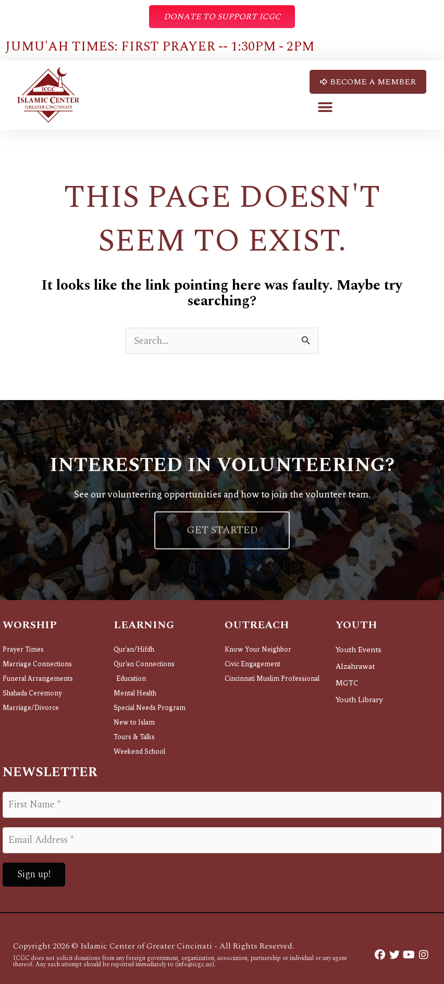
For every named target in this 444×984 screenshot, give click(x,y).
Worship (30, 625)
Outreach (257, 625)
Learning (144, 625)
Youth (356, 625)
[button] (325, 107)
